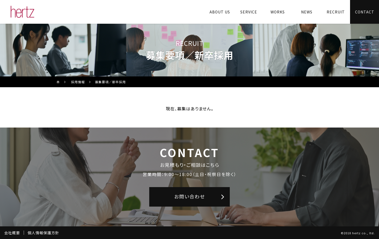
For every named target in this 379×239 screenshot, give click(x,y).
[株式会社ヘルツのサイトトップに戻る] (22, 12)
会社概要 (12, 232)
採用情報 (78, 82)
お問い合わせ (189, 196)
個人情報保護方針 (43, 232)
